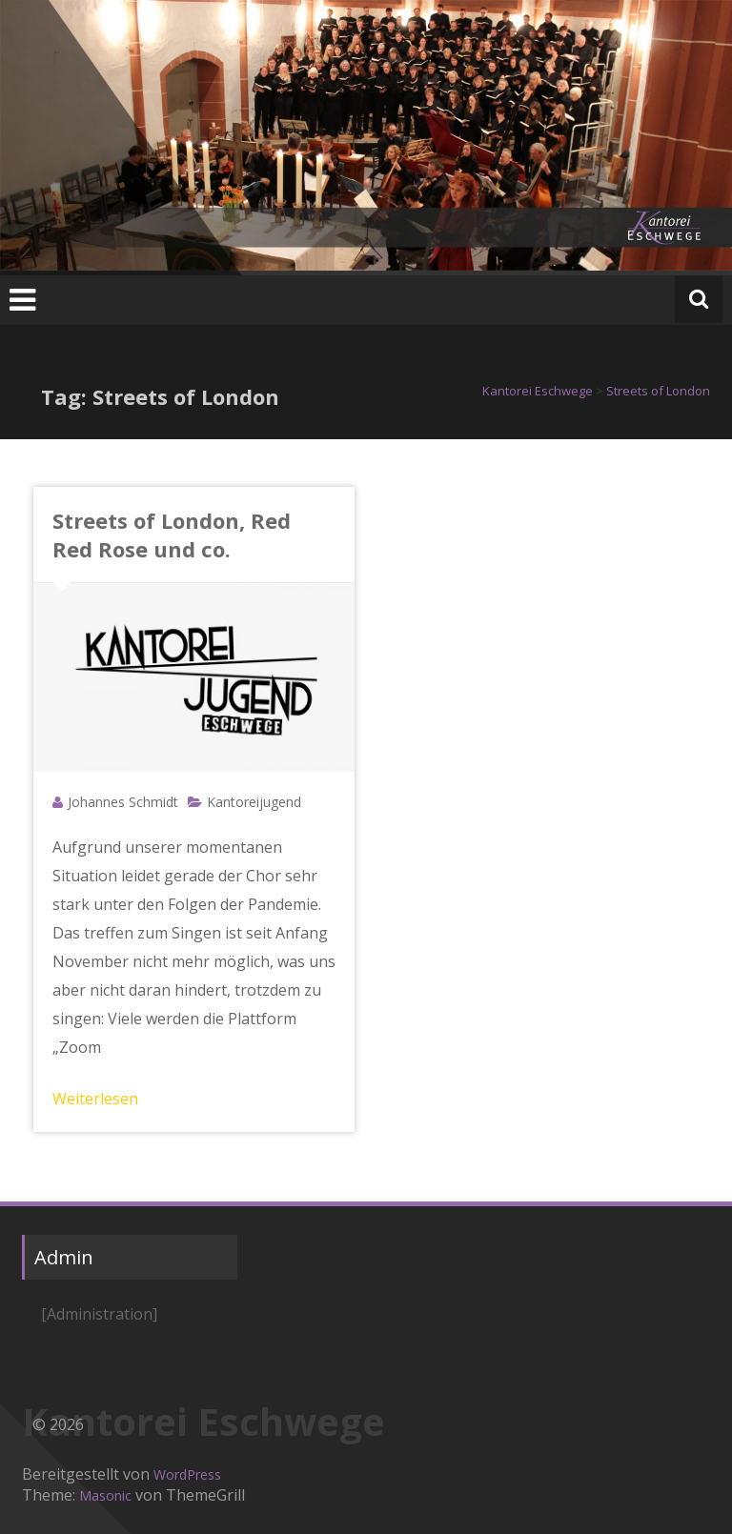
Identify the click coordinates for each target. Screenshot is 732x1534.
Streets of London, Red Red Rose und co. (171, 534)
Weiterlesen (95, 1098)
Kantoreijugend (254, 802)
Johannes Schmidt (123, 802)
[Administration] (99, 1313)
